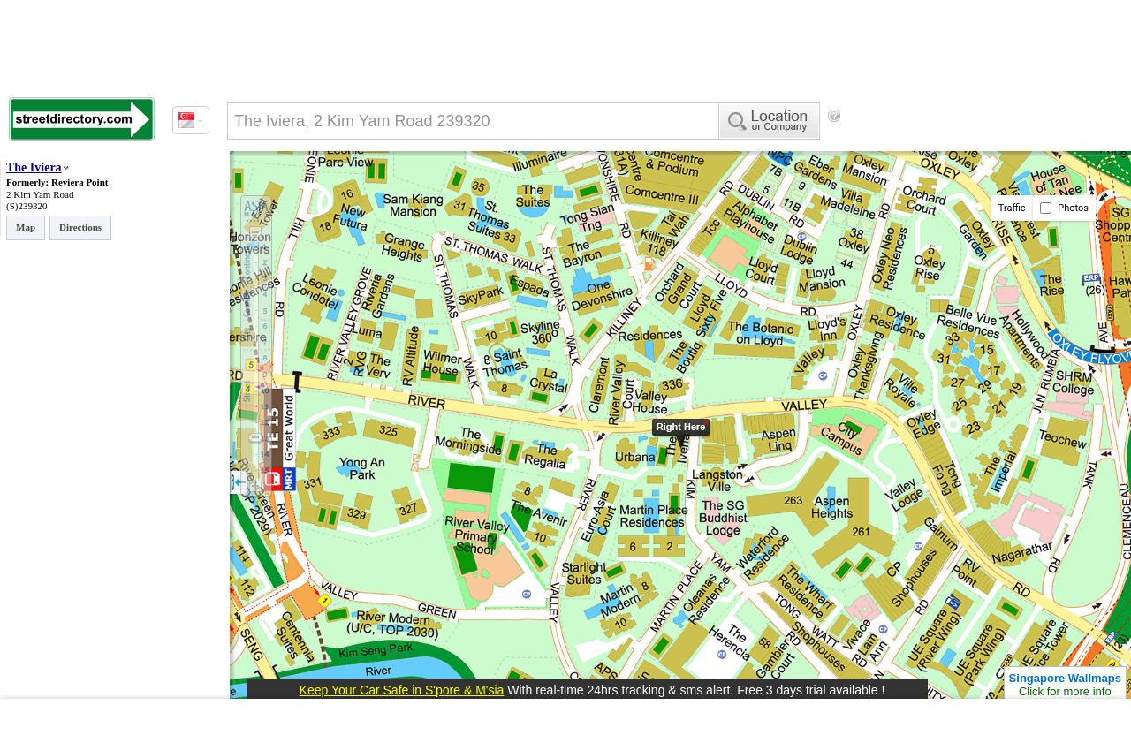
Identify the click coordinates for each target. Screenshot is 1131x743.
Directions (80, 227)
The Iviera (34, 167)
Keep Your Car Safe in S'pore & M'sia (402, 690)
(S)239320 (26, 206)
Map (25, 227)
